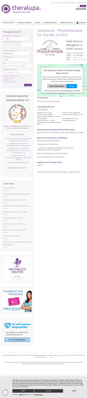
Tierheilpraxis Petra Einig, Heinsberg (15, 206)
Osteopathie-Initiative (50, 22)
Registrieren (81, 9)
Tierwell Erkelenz (9, 188)
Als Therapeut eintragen (9, 355)
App (52, 3)
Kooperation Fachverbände (76, 355)
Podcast (37, 22)
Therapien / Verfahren (25, 22)
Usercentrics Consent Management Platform (66, 91)
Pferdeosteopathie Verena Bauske (14, 200)
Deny (23, 391)
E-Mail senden (78, 57)
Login (83, 6)
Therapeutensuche (8, 22)
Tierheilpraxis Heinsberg (11, 236)
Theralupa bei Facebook (24, 355)
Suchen (28, 85)
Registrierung (81, 3)
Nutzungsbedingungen (38, 355)
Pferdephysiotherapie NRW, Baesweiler (16, 194)
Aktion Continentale (41, 357)
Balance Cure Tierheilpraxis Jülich (14, 230)
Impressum (64, 355)
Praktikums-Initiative (66, 22)
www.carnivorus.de (79, 60)
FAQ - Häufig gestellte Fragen (65, 3)
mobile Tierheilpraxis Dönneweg (14, 224)
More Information (57, 86)
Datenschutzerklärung (53, 355)
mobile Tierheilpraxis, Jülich (12, 218)
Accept (71, 86)
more (74, 391)
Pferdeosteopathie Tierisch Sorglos (15, 212)
